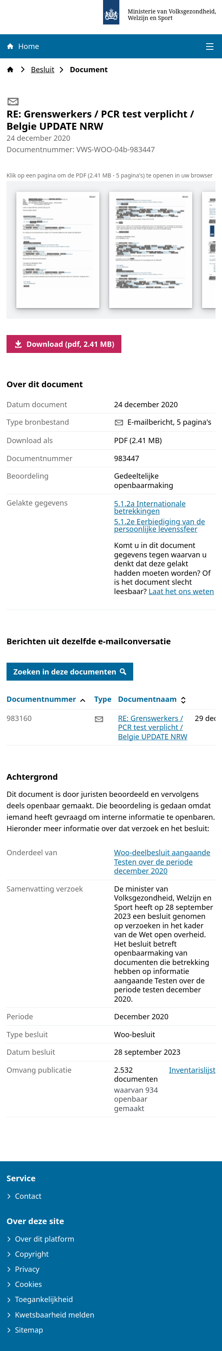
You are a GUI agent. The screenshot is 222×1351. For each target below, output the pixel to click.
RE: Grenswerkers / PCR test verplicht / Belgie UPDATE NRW (152, 727)
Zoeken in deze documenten (69, 672)
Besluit (45, 69)
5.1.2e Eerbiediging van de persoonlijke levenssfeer (159, 525)
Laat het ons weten (181, 591)
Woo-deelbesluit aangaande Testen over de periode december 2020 (162, 861)
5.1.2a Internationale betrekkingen (150, 507)
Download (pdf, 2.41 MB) (63, 344)
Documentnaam (153, 699)
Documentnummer (47, 699)
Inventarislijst (192, 1070)
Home (22, 46)
